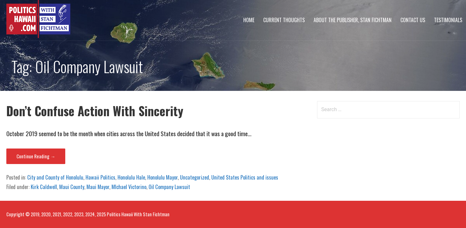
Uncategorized (194, 177)
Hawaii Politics (100, 177)
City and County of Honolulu (55, 177)
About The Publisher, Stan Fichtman (353, 20)
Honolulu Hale (131, 177)
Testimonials (448, 20)
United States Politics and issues (244, 177)
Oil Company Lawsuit (169, 187)
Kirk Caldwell (44, 187)
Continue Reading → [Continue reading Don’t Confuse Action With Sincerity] (35, 156)
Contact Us (412, 20)
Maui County (71, 187)
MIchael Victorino (129, 187)
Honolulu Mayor (162, 177)
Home (248, 20)
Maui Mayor (97, 187)
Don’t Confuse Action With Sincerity (94, 111)
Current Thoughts (284, 20)
